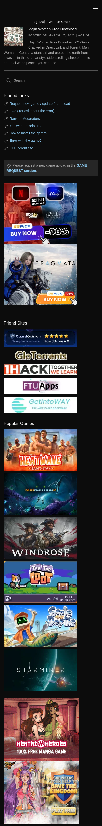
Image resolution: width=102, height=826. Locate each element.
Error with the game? (26, 140)
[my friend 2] (40, 355)
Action (84, 35)
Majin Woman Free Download (52, 29)
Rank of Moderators (25, 118)
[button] (95, 8)
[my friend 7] (40, 405)
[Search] (51, 80)
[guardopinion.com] (40, 338)
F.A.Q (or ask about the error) (32, 111)
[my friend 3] (40, 369)
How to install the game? (28, 133)
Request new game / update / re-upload (40, 104)
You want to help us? (25, 126)
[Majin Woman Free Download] (13, 36)
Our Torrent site (21, 148)
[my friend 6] (40, 386)
